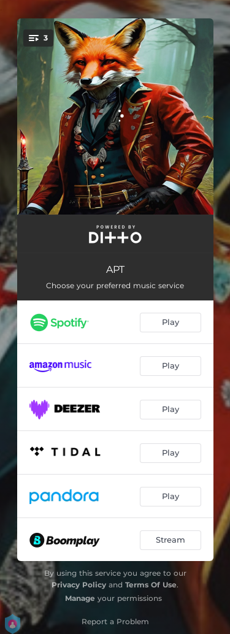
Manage (80, 598)
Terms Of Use (151, 584)
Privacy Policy (79, 584)
